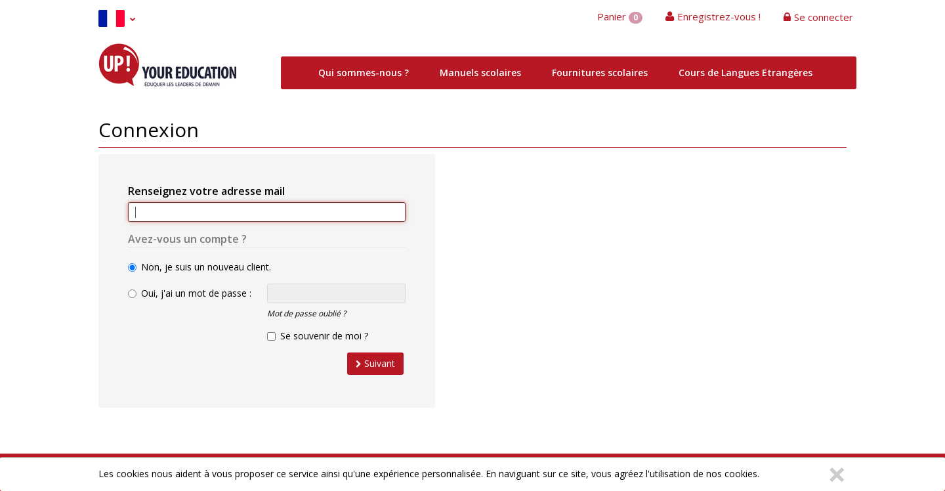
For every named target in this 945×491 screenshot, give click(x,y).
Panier (619, 17)
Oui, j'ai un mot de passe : (189, 293)
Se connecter (823, 17)
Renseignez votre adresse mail (206, 191)
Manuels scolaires (480, 72)
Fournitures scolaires (600, 72)
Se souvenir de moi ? (317, 336)
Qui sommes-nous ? (363, 72)
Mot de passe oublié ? (306, 313)
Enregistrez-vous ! (719, 16)
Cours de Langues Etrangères (745, 72)
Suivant (375, 363)
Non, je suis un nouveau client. (199, 267)
